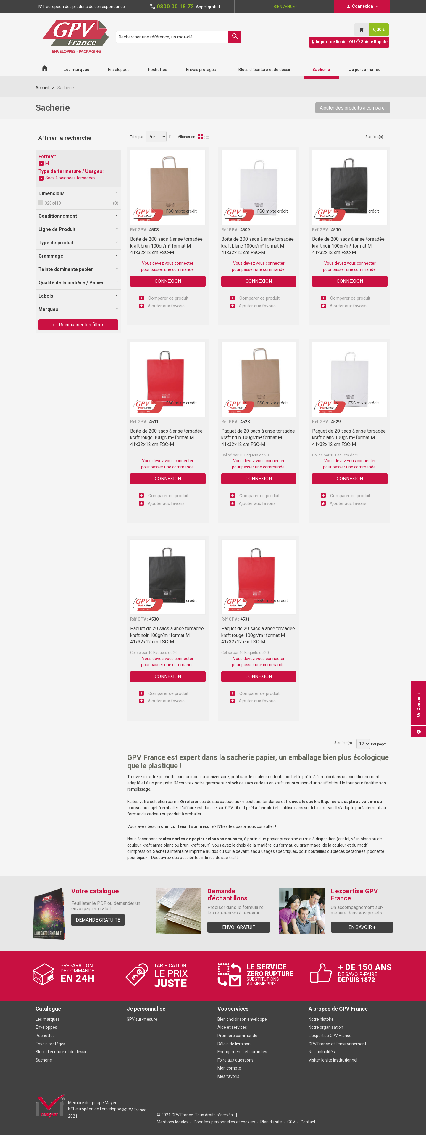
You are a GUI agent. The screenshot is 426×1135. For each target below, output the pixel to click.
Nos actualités (322, 1051)
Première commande (237, 1035)
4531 (245, 619)
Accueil (42, 87)
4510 (336, 229)
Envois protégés (50, 1043)
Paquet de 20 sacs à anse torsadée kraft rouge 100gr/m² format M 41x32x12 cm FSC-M (258, 635)
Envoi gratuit (238, 927)
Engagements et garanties (242, 1051)
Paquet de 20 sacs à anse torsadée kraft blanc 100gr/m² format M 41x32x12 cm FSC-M (349, 437)
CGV (291, 1122)
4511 (154, 421)
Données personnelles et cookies (224, 1122)
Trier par (136, 137)
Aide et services (232, 1027)
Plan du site (271, 1122)
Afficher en (186, 137)
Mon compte (229, 1068)
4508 (154, 229)
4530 (154, 619)
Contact (308, 1122)
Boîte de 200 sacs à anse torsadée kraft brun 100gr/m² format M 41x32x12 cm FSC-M (166, 245)
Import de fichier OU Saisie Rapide (349, 41)
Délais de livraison (234, 1043)
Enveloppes (46, 1027)
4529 (336, 421)
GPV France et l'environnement (337, 1043)
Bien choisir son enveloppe (242, 1019)
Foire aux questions (235, 1060)
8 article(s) (374, 137)
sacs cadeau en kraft (264, 783)
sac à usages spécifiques (274, 851)
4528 (245, 421)
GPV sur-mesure (142, 1019)
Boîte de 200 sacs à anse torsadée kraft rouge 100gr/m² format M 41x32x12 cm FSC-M (166, 437)
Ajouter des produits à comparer (353, 108)
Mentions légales (172, 1122)
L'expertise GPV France (330, 1035)
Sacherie (44, 1060)
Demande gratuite (98, 920)
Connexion (168, 281)
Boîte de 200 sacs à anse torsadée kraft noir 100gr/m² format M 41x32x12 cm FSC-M (348, 245)
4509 (245, 229)
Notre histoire (321, 1019)
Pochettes (45, 1035)
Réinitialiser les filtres (81, 325)
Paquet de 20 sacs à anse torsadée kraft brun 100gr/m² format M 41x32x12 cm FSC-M (258, 437)
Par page (378, 744)
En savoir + (362, 927)
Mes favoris (228, 1076)
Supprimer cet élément (41, 163)
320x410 (52, 203)
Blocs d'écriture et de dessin (62, 1051)
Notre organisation (326, 1027)
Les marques (48, 1019)
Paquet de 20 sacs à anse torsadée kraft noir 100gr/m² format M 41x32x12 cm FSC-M (167, 635)
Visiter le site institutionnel (333, 1060)
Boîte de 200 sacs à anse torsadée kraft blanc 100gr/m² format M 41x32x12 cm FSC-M (257, 245)
